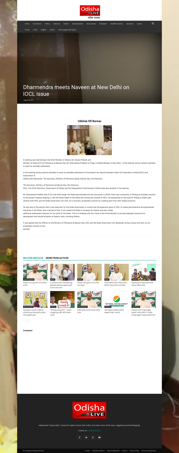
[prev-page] (24, 319)
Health (80, 279)
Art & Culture (91, 24)
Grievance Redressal (148, 451)
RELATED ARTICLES (33, 258)
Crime (35, 30)
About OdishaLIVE (113, 451)
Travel (27, 30)
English (43, 30)
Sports (139, 24)
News (52, 279)
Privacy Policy (134, 451)
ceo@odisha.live (94, 430)
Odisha (66, 24)
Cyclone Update (29, 279)
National (57, 24)
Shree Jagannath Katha (67, 30)
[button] (153, 24)
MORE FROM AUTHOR (57, 258)
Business (130, 24)
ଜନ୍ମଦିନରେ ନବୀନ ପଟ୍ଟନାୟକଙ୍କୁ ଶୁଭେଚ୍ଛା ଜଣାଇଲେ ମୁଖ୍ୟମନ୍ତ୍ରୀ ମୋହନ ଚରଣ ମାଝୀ (61, 285)
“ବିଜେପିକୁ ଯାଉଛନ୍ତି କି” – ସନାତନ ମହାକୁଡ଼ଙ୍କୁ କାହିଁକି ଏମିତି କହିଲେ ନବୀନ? (60, 312)
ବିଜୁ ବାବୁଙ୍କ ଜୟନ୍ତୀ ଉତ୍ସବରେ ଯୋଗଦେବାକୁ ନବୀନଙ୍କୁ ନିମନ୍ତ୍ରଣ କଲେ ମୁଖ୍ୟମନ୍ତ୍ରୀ (34, 312)
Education (103, 24)
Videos (52, 30)
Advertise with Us (98, 451)
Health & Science (116, 24)
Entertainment (77, 24)
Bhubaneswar (28, 307)
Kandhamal (135, 307)
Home (27, 24)
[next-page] (28, 319)
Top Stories (37, 24)
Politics (47, 24)
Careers (124, 451)
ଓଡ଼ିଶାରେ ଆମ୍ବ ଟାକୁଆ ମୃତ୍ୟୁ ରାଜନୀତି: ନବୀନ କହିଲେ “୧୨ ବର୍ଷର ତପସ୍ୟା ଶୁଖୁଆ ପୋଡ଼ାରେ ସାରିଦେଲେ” (144, 312)
